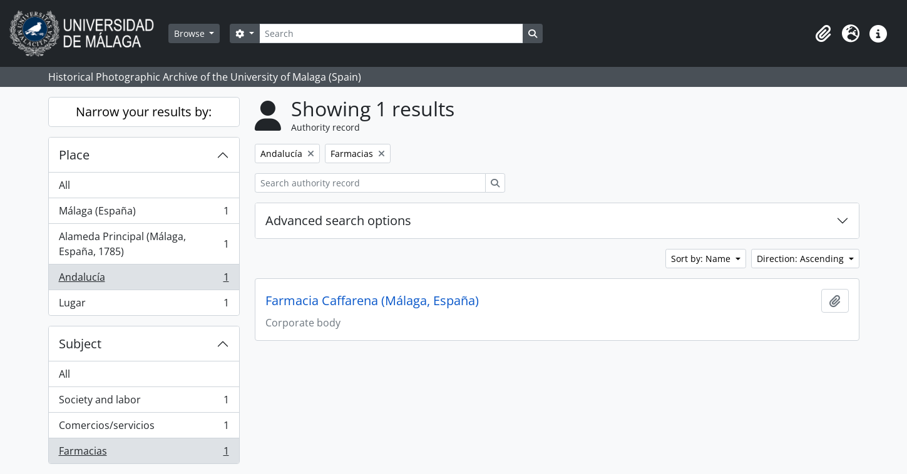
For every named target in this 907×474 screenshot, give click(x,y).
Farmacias (143, 453)
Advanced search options (338, 220)
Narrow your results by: (144, 111)
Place (74, 154)
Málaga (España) (143, 213)
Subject (80, 343)
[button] (823, 34)
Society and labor (143, 402)
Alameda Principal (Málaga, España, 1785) (143, 243)
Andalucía (143, 280)
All (64, 185)
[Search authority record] (370, 183)
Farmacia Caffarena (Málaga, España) (372, 300)
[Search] (391, 33)
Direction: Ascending (801, 259)
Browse (190, 33)
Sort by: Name (702, 259)
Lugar (143, 305)
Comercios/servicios (143, 428)
